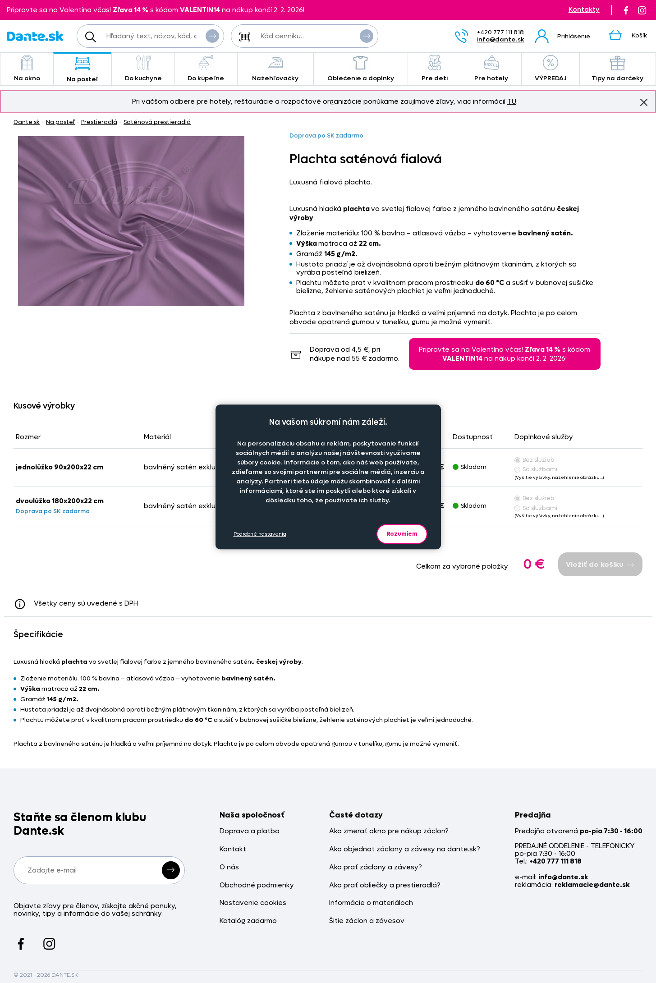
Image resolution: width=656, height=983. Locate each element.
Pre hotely (491, 69)
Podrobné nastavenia (260, 534)
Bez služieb (534, 460)
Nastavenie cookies (253, 903)
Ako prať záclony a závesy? (375, 867)
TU (511, 101)
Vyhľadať (212, 35)
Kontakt (233, 849)
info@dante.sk (500, 39)
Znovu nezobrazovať (644, 101)
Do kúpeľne (206, 69)
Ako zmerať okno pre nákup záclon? (389, 831)
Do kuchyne (143, 69)
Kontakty (584, 10)
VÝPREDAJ (550, 69)
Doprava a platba (250, 831)
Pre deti (434, 69)
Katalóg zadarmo (248, 921)
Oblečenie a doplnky (361, 69)
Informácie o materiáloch (371, 903)
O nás (229, 867)
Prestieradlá (99, 122)
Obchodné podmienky (257, 885)
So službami (535, 469)
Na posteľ (82, 69)
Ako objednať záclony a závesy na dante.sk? (404, 849)
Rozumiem (401, 533)
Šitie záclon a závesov (366, 921)
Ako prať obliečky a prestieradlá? (384, 885)
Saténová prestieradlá (157, 122)
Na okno (26, 69)
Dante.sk (27, 122)
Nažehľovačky (275, 69)
